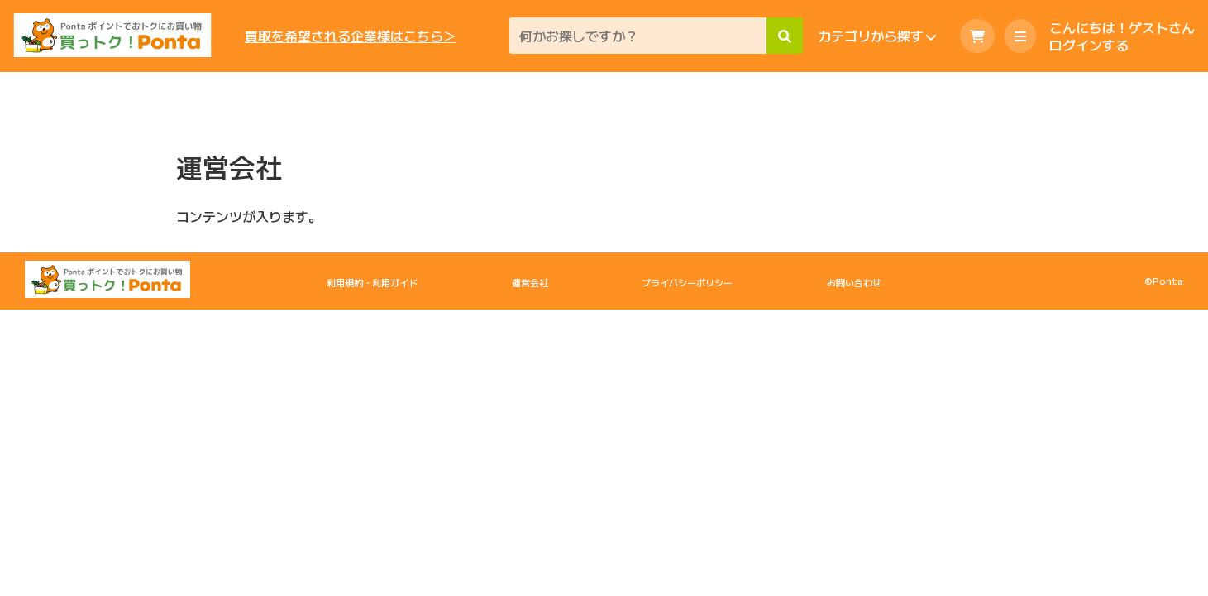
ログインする (1089, 45)
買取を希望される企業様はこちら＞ (350, 36)
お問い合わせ (854, 282)
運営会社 (530, 282)
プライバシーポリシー (687, 282)
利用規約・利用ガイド (372, 282)
